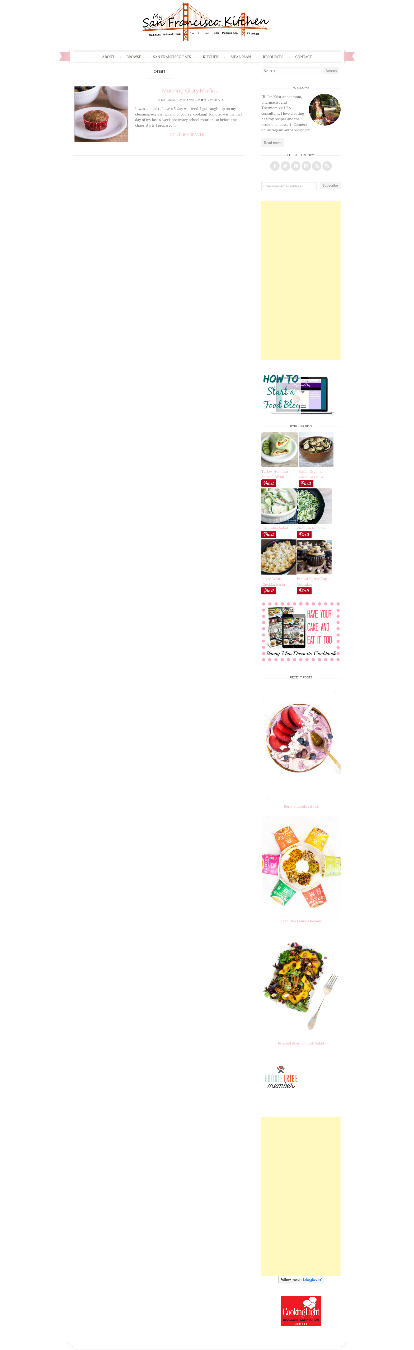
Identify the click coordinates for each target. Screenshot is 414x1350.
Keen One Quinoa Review (301, 920)
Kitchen (211, 56)
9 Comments (212, 100)
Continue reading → (190, 135)
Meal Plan (241, 56)
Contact (303, 56)
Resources (273, 56)
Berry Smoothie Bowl (301, 806)
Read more (272, 142)
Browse (133, 56)
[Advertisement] (301, 280)
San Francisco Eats (172, 56)
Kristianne (169, 100)
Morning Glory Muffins (190, 90)
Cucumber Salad (274, 527)
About (108, 56)
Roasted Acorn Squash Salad (301, 1043)
